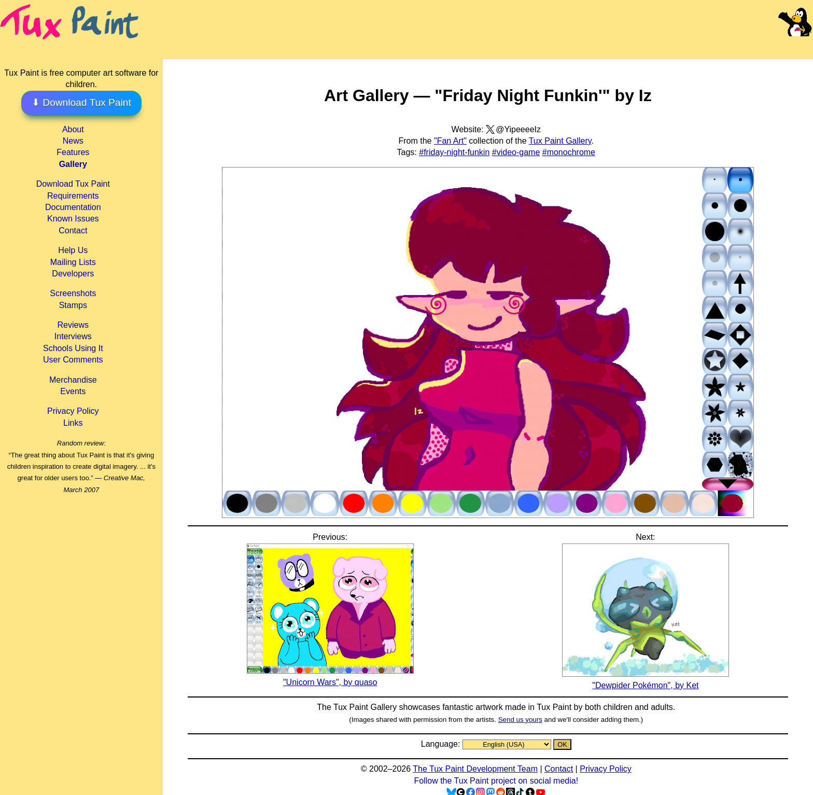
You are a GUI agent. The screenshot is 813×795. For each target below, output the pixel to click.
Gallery (73, 164)
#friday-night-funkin (454, 152)
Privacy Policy (73, 411)
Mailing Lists (73, 262)
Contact (73, 230)
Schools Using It (73, 348)
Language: (441, 744)
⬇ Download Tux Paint (81, 102)
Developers (73, 273)
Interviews (73, 336)
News (73, 140)
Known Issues (73, 218)
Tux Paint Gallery (560, 140)
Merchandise (73, 379)
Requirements (73, 195)
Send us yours (520, 719)
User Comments (73, 359)
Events (73, 391)
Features (73, 152)
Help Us (73, 250)
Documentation (73, 207)
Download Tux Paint (73, 183)
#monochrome (568, 152)
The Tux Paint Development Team (475, 768)
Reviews (73, 324)
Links (72, 423)
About (73, 129)
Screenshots (73, 293)
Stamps (73, 305)
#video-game (516, 152)
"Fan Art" (450, 140)
